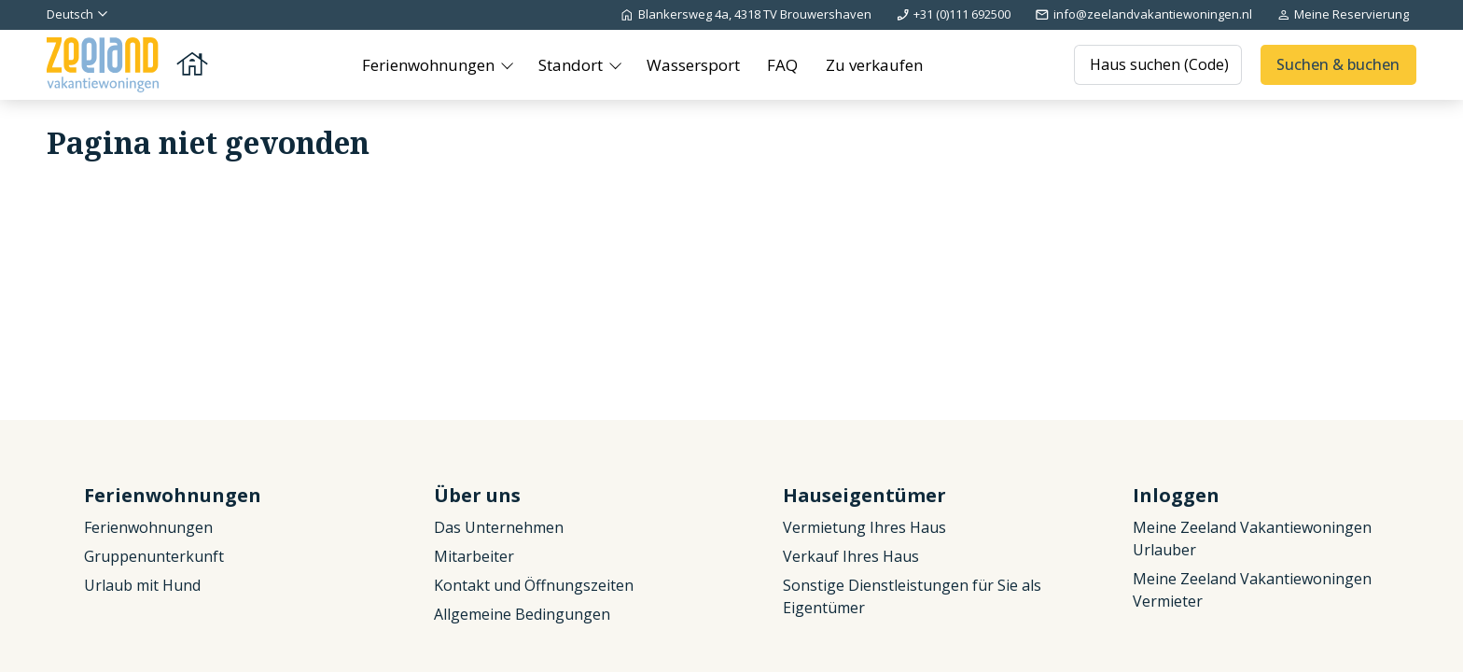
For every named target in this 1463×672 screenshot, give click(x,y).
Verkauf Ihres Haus (851, 556)
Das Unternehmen (499, 527)
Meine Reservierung (1342, 14)
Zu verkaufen (874, 65)
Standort (572, 65)
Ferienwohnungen (430, 65)
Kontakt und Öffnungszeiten (534, 585)
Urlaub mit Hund (142, 585)
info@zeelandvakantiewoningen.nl (1143, 14)
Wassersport (693, 65)
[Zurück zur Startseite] (129, 64)
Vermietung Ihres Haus (864, 527)
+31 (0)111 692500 (953, 14)
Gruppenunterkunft (154, 556)
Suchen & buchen (1338, 64)
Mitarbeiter (474, 556)
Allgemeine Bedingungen (522, 614)
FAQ (782, 65)
